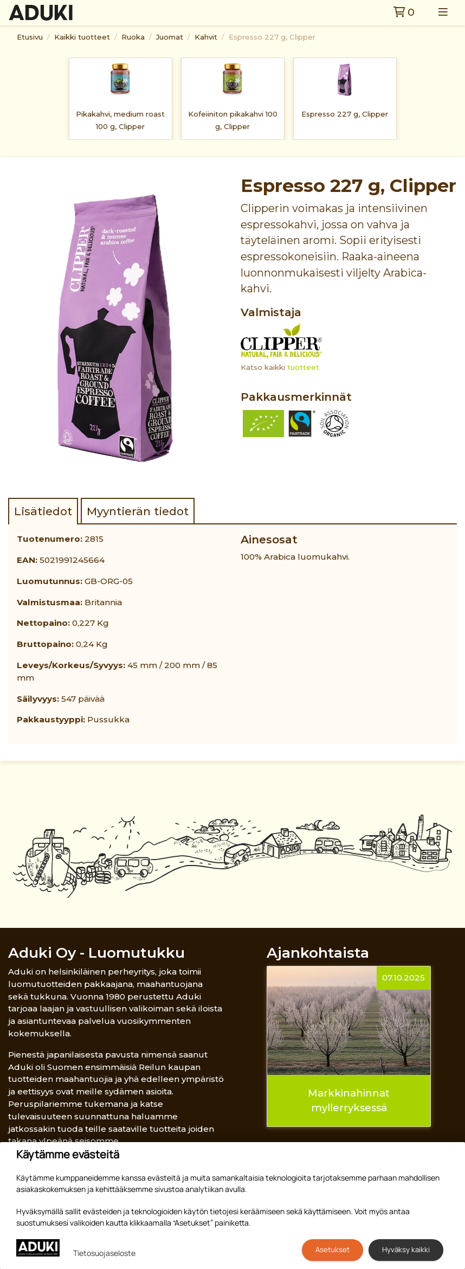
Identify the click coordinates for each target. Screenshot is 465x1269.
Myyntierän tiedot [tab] (138, 511)
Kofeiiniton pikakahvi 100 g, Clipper (232, 120)
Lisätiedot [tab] (43, 511)
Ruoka (133, 37)
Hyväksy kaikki (406, 1249)
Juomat (169, 37)
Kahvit (206, 37)
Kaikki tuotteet (82, 37)
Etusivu (30, 37)
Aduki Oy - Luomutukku (96, 953)
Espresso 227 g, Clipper (272, 37)
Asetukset (332, 1249)
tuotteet (303, 367)
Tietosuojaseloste (104, 1253)
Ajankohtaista (318, 953)
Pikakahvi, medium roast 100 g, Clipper (120, 120)
